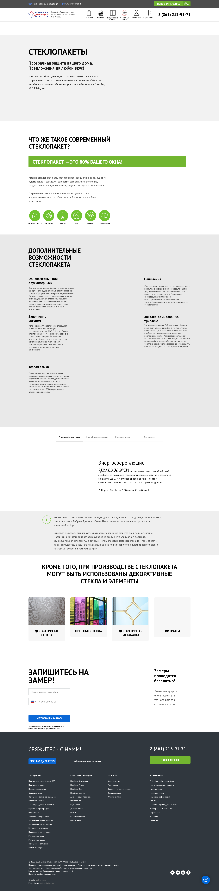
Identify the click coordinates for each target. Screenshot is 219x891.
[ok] (188, 872)
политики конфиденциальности (47, 729)
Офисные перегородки (38, 808)
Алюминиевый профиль (80, 797)
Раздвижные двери (36, 840)
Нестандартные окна (37, 789)
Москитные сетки (124, 18)
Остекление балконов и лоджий (42, 797)
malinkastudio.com (46, 883)
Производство (156, 789)
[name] (49, 692)
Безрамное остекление (38, 828)
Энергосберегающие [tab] (69, 437)
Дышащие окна (35, 793)
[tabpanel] (109, 480)
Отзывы (153, 801)
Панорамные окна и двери (40, 832)
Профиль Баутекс (77, 793)
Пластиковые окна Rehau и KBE (41, 781)
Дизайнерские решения (38, 816)
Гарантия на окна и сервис (119, 789)
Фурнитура (75, 805)
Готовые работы (157, 793)
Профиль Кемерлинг (79, 781)
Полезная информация (160, 797)
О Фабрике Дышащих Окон (162, 781)
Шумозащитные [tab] (122, 437)
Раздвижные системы (112, 18)
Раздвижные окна (36, 836)
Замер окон (113, 785)
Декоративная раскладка (130, 633)
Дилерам (154, 816)
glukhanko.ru (41, 880)
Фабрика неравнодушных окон (163, 805)
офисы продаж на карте (88, 761)
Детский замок (76, 808)
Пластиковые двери (37, 785)
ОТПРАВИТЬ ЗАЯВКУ (49, 718)
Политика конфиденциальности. (42, 874)
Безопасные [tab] (149, 437)
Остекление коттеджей (38, 844)
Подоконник (75, 820)
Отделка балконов (36, 801)
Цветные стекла (88, 631)
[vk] (172, 872)
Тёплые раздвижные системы (41, 805)
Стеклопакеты (76, 801)
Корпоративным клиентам (161, 808)
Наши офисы (136, 17)
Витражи (172, 631)
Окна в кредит (114, 781)
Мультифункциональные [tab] (96, 437)
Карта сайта (148, 17)
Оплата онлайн (114, 797)
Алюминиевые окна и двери (40, 820)
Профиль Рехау (77, 785)
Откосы (73, 812)
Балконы (100, 17)
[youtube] (178, 872)
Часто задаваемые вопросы (162, 785)
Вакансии (154, 820)
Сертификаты (155, 812)
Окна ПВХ (89, 17)
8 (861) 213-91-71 (174, 14)
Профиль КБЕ (76, 789)
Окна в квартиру (35, 848)
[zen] (183, 872)
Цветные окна (34, 812)
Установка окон (114, 793)
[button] (172, 3)
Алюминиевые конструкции (40, 824)
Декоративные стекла (47, 633)
